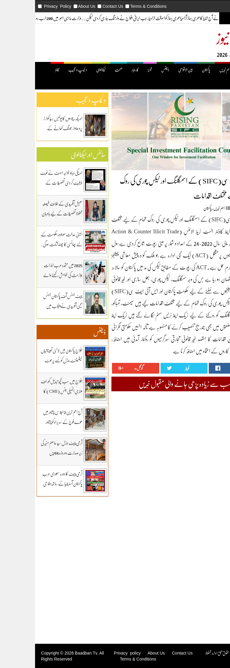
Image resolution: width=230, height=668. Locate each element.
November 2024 (212, 503)
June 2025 (217, 466)
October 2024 (215, 509)
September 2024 (212, 514)
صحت (86, 69)
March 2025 (216, 482)
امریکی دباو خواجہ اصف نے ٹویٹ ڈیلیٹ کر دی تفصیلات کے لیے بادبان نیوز (29, 182)
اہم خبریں (192, 69)
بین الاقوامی (153, 69)
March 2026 (216, 417)
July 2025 (218, 460)
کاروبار (102, 69)
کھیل (215, 83)
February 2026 (214, 422)
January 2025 (215, 492)
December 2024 (213, 498)
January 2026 (215, 428)
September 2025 (212, 449)
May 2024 (217, 536)
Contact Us (80, 6)
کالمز (25, 69)
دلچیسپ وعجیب (216, 598)
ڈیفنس (133, 69)
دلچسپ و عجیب (45, 69)
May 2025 (217, 471)
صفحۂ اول (212, 69)
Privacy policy (94, 653)
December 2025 (213, 433)
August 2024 (215, 519)
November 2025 (212, 439)
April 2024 (217, 541)
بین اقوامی (219, 582)
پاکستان (174, 69)
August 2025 (215, 455)
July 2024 (218, 525)
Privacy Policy (25, 6)
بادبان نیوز (205, 38)
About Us (54, 6)
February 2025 (214, 487)
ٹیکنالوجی (68, 69)
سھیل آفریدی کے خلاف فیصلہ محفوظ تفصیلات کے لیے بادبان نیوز (29, 213)
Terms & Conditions (116, 6)
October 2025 (215, 444)
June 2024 (217, 530)
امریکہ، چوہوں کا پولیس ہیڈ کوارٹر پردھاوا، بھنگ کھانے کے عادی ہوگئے (30, 128)
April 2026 (217, 412)
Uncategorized (213, 571)
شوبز (117, 69)
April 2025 (217, 476)
